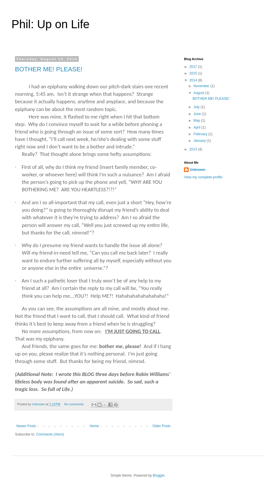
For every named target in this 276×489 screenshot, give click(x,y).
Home (94, 426)
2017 (193, 67)
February (200, 134)
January (200, 141)
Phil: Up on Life (50, 24)
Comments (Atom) (50, 434)
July (197, 107)
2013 (193, 149)
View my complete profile (203, 177)
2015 (193, 73)
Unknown (197, 170)
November (201, 86)
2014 (193, 80)
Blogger (158, 475)
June (197, 114)
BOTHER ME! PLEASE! (49, 69)
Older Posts (161, 426)
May (197, 121)
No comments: (74, 404)
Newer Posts (26, 426)
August (199, 93)
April (197, 127)
